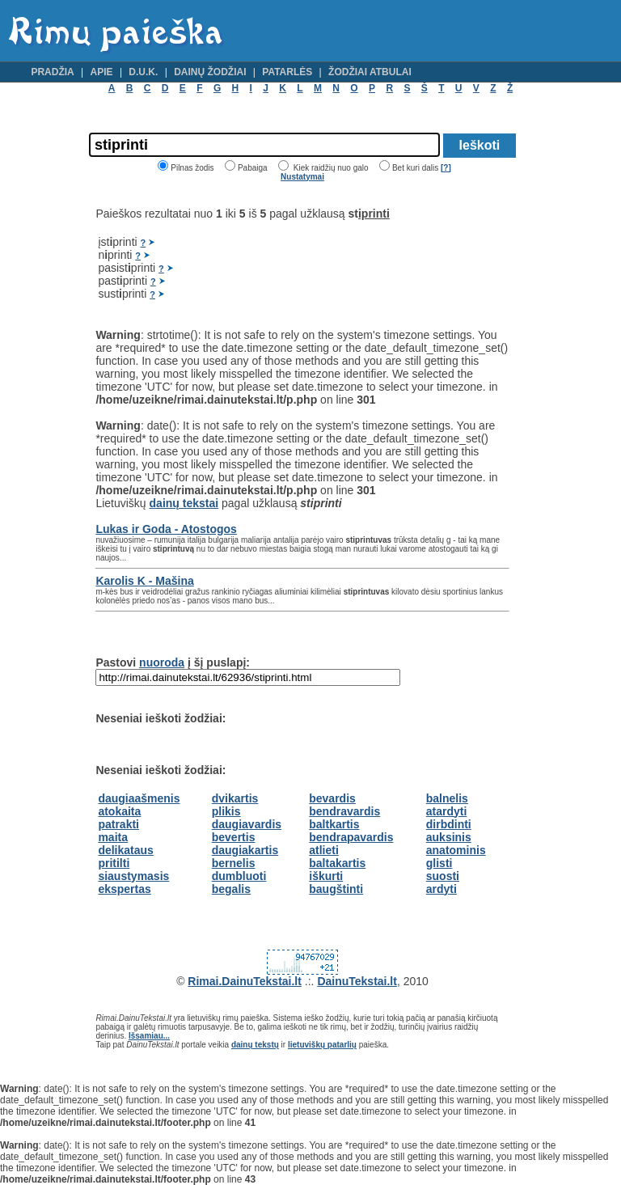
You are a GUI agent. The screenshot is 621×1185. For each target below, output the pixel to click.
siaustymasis (133, 876)
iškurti (326, 876)
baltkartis (334, 824)
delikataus (125, 850)
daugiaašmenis (139, 798)
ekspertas (124, 888)
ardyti (441, 888)
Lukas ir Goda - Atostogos (166, 529)
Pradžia (52, 72)
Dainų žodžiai (210, 72)
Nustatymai (302, 176)
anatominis (456, 850)
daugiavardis (246, 824)
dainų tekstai (184, 503)
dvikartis (235, 798)
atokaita (119, 811)
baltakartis (337, 863)
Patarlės (287, 72)
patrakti (118, 824)
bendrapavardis (351, 837)
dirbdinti (448, 824)
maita (113, 837)
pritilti (113, 863)
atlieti (324, 850)
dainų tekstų (255, 1044)
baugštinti (336, 888)
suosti (442, 876)
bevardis (332, 798)
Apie (102, 72)
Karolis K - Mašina (144, 580)
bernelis (234, 863)
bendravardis (344, 811)
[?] (446, 167)
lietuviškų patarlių (322, 1044)
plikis (226, 811)
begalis (231, 888)
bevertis (234, 837)
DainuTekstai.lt (357, 981)
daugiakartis (245, 850)
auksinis (448, 837)
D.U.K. (143, 72)
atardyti (446, 811)
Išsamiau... (149, 1035)
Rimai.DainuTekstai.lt (245, 981)
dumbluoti (239, 876)
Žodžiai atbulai (370, 72)
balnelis (447, 798)
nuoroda (161, 662)
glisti (439, 863)
